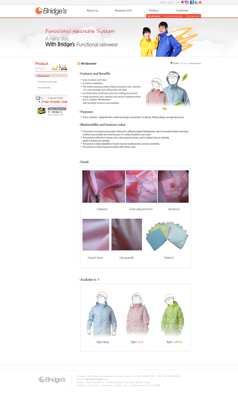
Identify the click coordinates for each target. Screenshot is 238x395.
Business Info (123, 10)
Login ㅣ (172, 2)
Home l (164, 2)
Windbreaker (154, 16)
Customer (182, 10)
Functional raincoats (173, 16)
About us (92, 10)
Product (154, 10)
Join (178, 2)
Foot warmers (192, 16)
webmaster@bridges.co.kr (96, 379)
